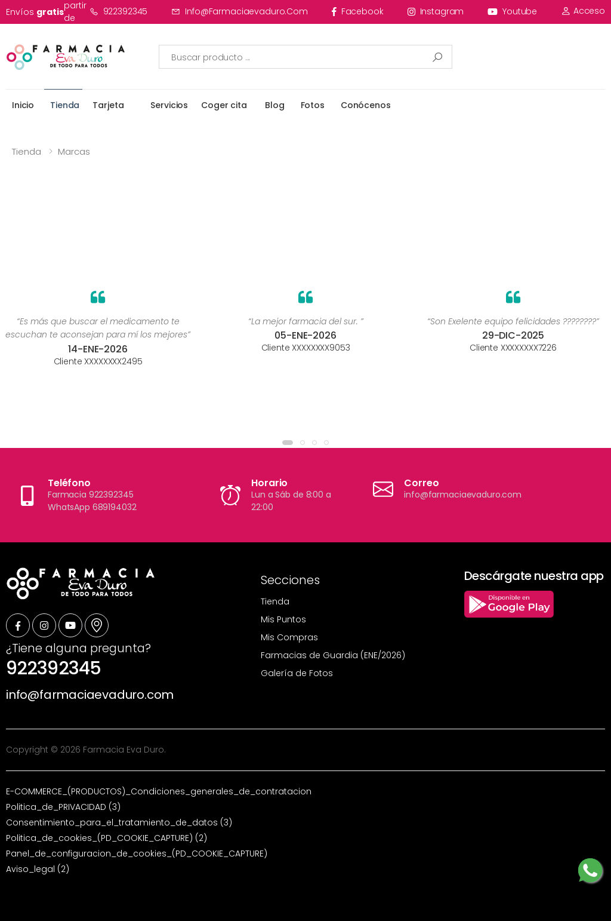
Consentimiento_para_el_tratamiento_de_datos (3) (119, 822)
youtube (512, 11)
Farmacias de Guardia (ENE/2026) (333, 655)
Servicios (169, 105)
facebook (358, 11)
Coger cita (224, 105)
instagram (436, 11)
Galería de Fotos (297, 673)
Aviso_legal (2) (37, 869)
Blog (274, 105)
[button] (288, 442)
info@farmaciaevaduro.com (239, 11)
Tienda (64, 105)
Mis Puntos (283, 619)
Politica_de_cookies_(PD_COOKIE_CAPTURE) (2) (106, 838)
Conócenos (366, 105)
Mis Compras (289, 637)
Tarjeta (108, 105)
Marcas (74, 151)
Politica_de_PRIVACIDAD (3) (63, 807)
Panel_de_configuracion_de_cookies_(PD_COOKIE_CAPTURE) (136, 853)
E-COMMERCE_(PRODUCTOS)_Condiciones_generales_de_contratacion (158, 791)
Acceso (583, 11)
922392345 (119, 11)
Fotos (313, 105)
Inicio (23, 105)
